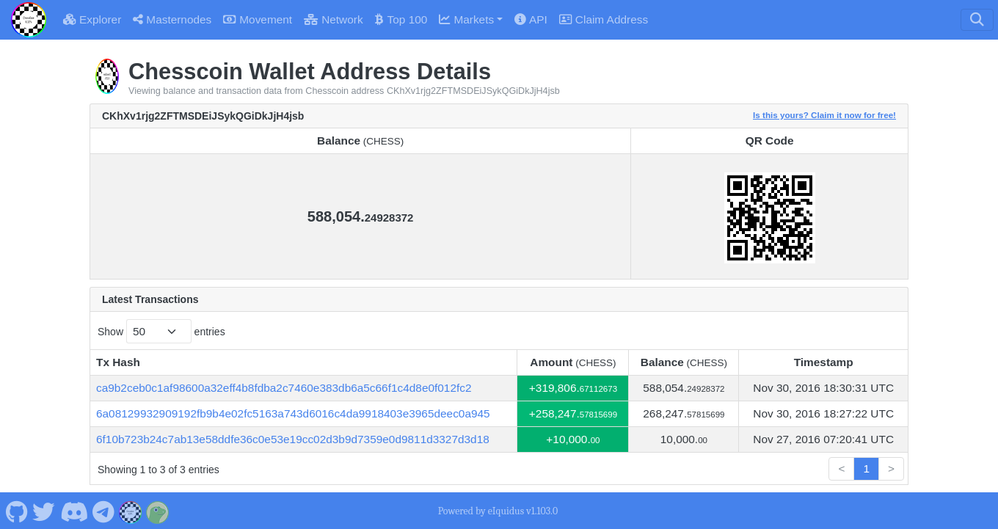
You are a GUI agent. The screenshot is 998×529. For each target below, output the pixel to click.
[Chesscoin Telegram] (104, 511)
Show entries (161, 331)
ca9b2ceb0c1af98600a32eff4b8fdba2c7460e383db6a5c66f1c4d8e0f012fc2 (284, 388)
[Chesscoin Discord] (74, 511)
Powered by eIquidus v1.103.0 (498, 511)
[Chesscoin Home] (28, 19)
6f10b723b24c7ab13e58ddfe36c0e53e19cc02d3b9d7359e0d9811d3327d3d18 (292, 439)
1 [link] (866, 468)
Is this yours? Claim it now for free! (824, 115)
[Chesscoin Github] (16, 511)
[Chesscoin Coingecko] (157, 511)
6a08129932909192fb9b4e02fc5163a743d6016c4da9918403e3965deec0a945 (293, 413)
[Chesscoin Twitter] (44, 511)
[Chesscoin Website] (130, 511)
